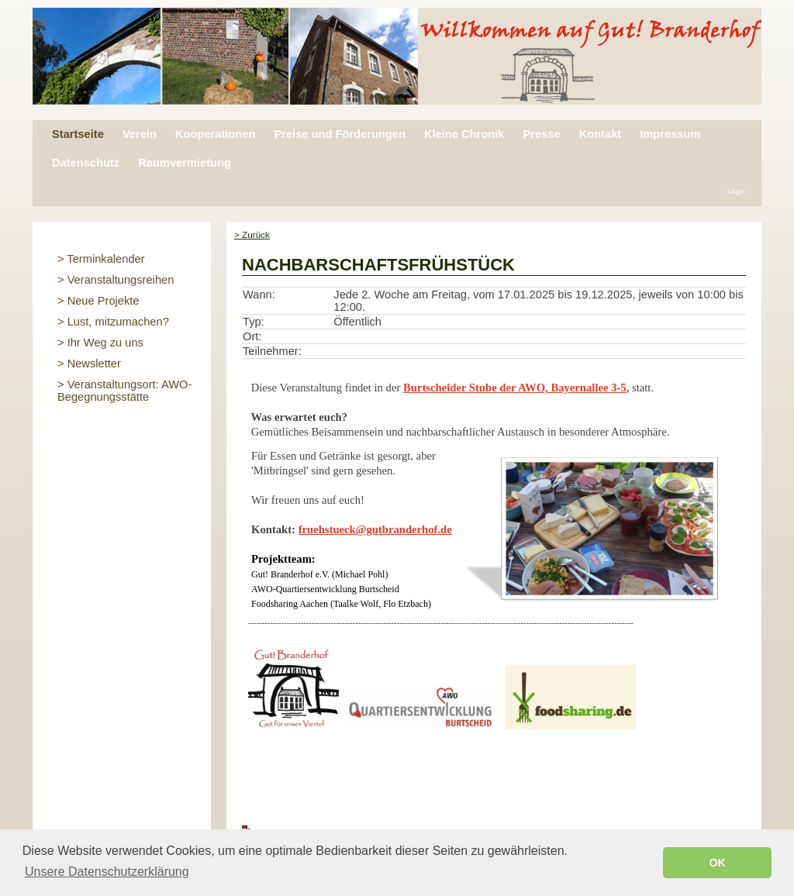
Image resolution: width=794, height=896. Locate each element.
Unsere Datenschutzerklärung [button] (107, 871)
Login (736, 191)
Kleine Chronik (464, 134)
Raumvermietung (184, 163)
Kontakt (600, 134)
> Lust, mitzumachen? (113, 321)
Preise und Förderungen (339, 134)
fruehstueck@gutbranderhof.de (375, 529)
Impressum (670, 134)
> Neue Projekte (98, 301)
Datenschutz (85, 163)
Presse (541, 134)
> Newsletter (89, 363)
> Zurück (252, 234)
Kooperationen (215, 134)
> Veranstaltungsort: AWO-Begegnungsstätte (124, 390)
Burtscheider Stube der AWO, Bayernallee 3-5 (515, 387)
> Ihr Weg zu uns (100, 342)
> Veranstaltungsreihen (115, 280)
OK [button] (717, 862)
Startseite (78, 134)
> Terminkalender (101, 259)
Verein (140, 134)
